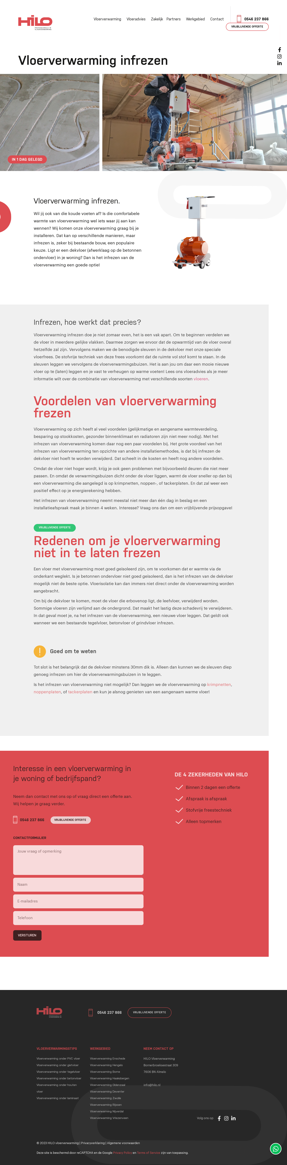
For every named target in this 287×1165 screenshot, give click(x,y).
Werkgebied (196, 19)
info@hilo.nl (152, 1085)
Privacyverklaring (93, 1143)
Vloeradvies (137, 19)
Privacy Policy (122, 1152)
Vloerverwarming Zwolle (105, 1098)
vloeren (201, 379)
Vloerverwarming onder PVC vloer (58, 1058)
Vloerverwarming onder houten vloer (57, 1088)
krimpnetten (219, 685)
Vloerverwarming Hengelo (106, 1065)
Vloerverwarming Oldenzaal (107, 1085)
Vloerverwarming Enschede (107, 1058)
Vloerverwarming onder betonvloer (59, 1078)
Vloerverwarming (108, 19)
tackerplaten (80, 692)
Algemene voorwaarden (123, 1143)
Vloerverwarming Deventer (107, 1091)
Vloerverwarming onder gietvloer (58, 1065)
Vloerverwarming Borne (105, 1072)
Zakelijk (157, 19)
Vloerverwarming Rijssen (106, 1105)
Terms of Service (148, 1152)
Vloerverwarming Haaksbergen (109, 1078)
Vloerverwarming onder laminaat (58, 1098)
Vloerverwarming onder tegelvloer (58, 1072)
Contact (217, 19)
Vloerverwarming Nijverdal (107, 1111)
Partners (174, 19)
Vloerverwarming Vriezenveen (109, 1118)
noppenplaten (47, 692)
